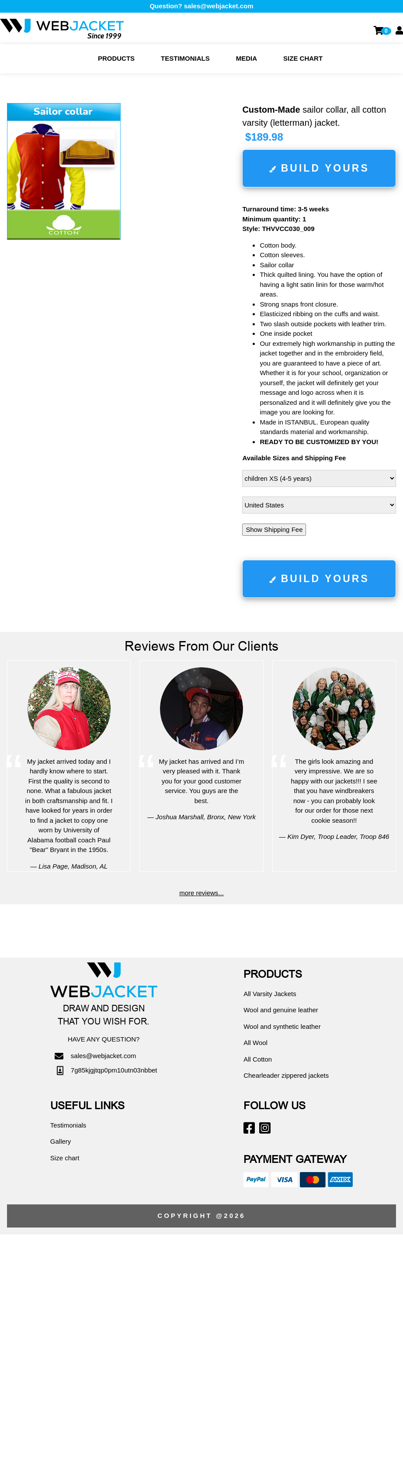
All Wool (255, 1042)
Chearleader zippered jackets (286, 1075)
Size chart (303, 58)
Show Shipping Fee (274, 529)
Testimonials (185, 58)
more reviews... (201, 893)
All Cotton (257, 1059)
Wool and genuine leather (280, 1010)
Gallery (60, 1141)
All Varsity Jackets (269, 993)
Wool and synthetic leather (282, 1026)
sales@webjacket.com (219, 6)
